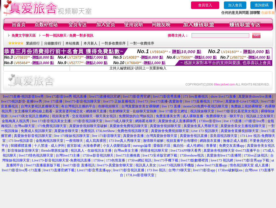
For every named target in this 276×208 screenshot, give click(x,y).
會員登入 (205, 5)
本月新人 (90, 43)
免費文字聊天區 (24, 36)
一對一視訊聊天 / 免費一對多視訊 (67, 36)
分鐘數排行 (52, 43)
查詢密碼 (262, 5)
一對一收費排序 (142, 43)
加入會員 (235, 5)
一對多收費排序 (113, 43)
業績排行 (33, 43)
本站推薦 (72, 43)
